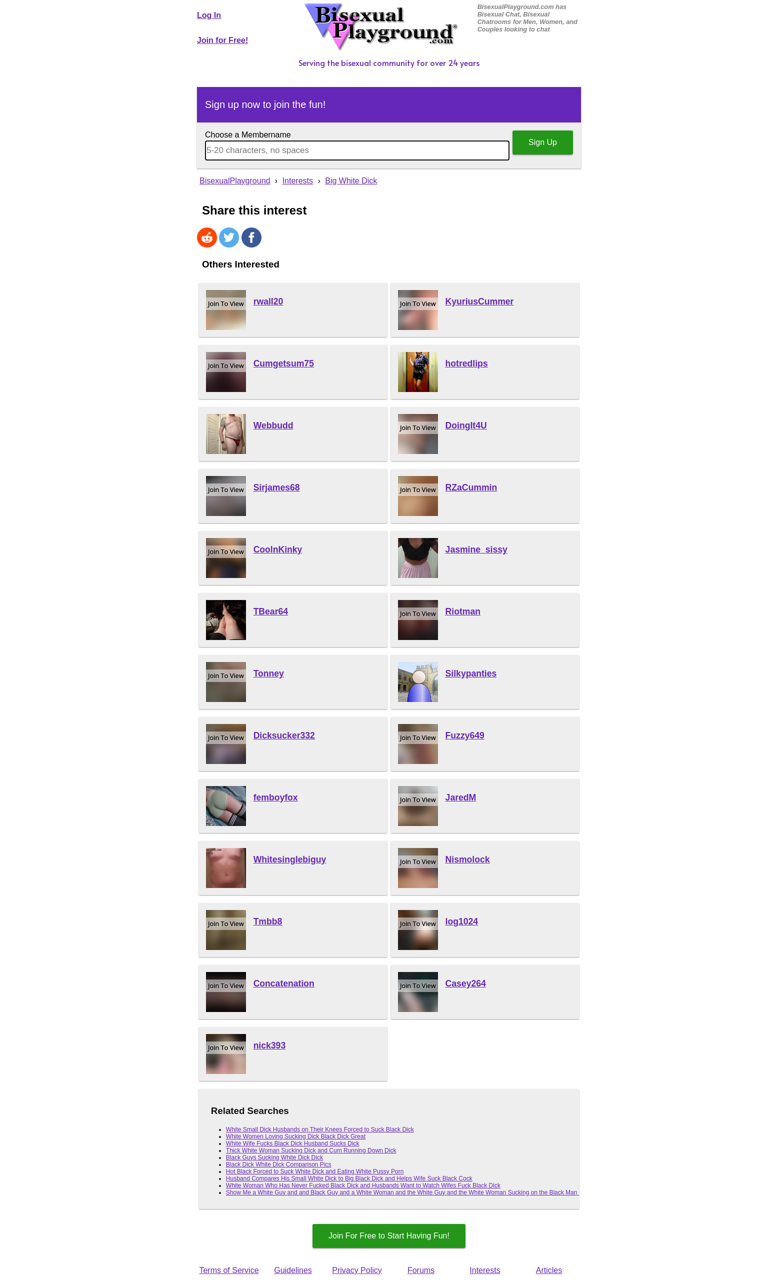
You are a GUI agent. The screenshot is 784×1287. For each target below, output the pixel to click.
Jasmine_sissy (477, 549)
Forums (421, 1270)
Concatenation (284, 983)
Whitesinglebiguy (290, 859)
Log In (209, 15)
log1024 (462, 921)
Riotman (463, 611)
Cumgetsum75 (284, 363)
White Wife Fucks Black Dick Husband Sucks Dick (293, 1143)
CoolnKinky (278, 549)
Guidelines (293, 1270)
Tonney (269, 673)
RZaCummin (472, 487)
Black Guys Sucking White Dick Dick (274, 1157)
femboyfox (276, 797)
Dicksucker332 (284, 735)
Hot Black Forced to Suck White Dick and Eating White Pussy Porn (315, 1171)
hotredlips (467, 363)
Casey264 (466, 983)
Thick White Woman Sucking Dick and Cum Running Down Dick (311, 1150)
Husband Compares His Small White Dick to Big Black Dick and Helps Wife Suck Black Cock (349, 1178)
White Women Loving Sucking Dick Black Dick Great (296, 1136)
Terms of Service (228, 1270)
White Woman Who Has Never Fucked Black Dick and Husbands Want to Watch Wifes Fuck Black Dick (363, 1185)
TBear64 (271, 611)
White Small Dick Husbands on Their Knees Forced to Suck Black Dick (320, 1129)
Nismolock (468, 859)
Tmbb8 (268, 921)
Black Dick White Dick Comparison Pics (279, 1164)
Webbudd (274, 425)
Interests (485, 1270)
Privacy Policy (357, 1270)
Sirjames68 (277, 487)
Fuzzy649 (465, 735)
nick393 (270, 1045)
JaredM (461, 797)
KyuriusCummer (480, 301)
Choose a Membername (248, 134)
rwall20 (269, 301)
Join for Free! (222, 40)
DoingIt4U (466, 425)
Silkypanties (471, 673)
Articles (549, 1270)
